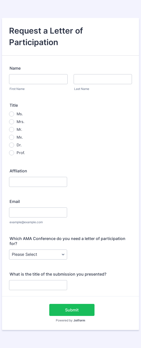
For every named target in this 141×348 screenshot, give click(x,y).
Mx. (20, 137)
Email (15, 201)
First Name (17, 89)
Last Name (81, 89)
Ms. (20, 113)
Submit (72, 309)
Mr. (19, 129)
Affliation (18, 170)
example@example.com (26, 222)
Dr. (19, 145)
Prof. (21, 152)
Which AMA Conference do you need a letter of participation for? (67, 241)
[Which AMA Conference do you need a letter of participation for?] (38, 255)
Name (15, 68)
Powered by (70, 320)
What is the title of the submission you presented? (58, 274)
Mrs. (20, 121)
